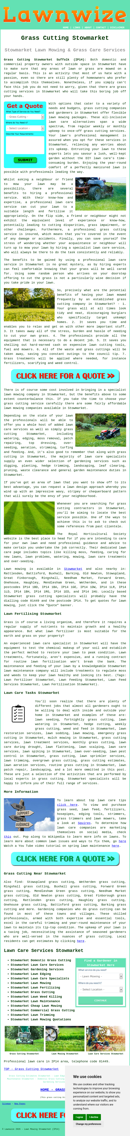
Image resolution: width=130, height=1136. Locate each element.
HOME (66, 27)
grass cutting (39, 596)
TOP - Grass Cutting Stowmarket (31, 1069)
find (18, 882)
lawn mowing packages (67, 117)
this (7, 836)
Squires (84, 823)
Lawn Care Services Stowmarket (43, 950)
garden (54, 158)
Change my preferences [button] (88, 1124)
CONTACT (101, 27)
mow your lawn (29, 184)
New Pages (19, 1104)
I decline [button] (93, 1117)
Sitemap (6, 1104)
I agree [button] (79, 1117)
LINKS (76, 27)
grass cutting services (104, 131)
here (122, 841)
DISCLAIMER (117, 27)
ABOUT (88, 27)
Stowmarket (73, 569)
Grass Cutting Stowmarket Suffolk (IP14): (45, 59)
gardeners (101, 706)
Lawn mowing (15, 569)
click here (67, 805)
